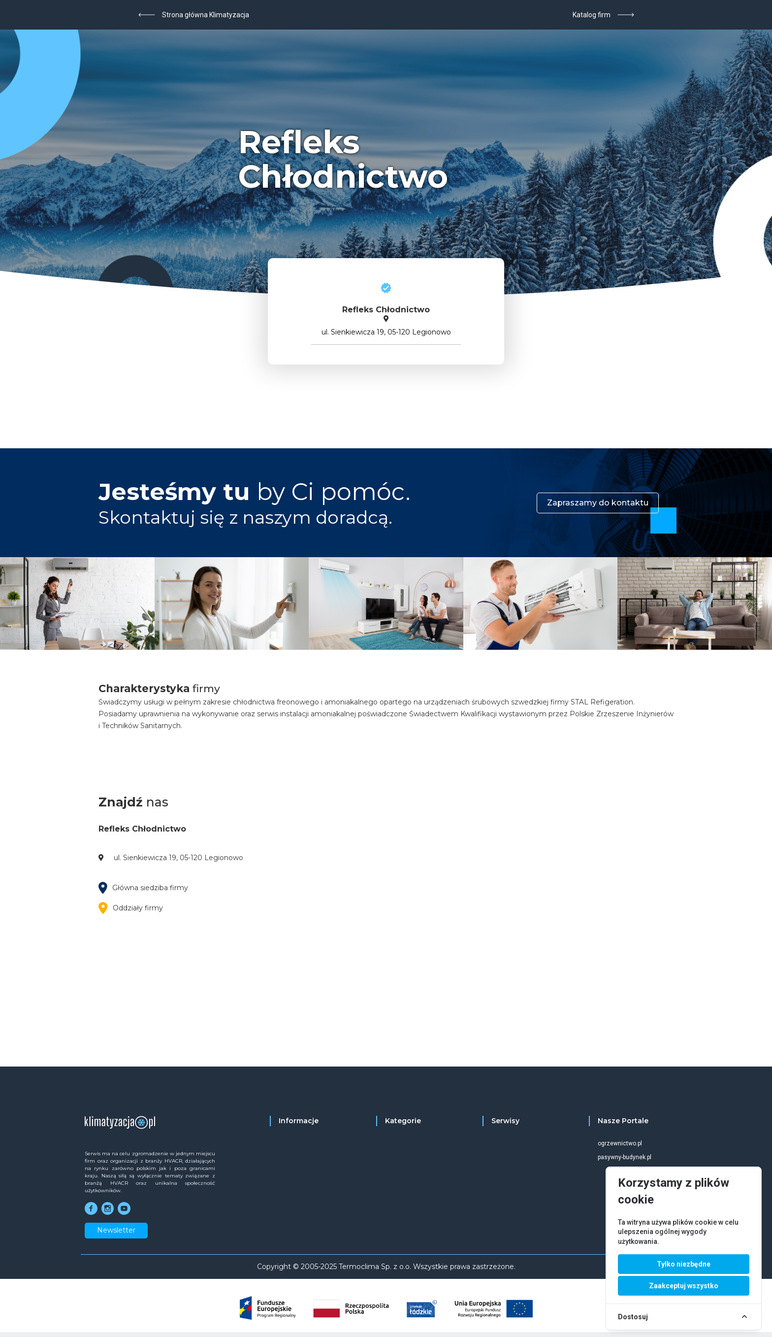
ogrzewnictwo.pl (620, 1143)
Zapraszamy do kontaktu (597, 502)
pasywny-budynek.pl (624, 1157)
